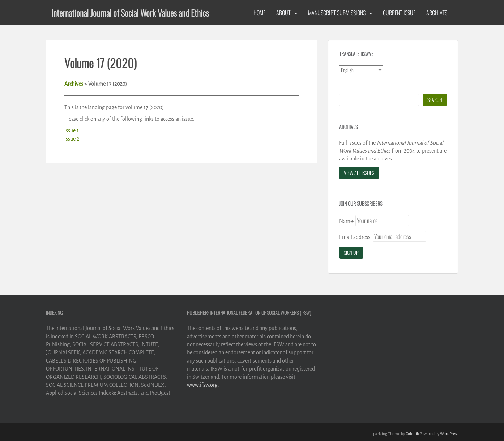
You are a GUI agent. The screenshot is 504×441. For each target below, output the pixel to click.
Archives (436, 12)
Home (259, 12)
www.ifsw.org (202, 385)
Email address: (355, 237)
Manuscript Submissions (337, 12)
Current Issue (399, 12)
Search (434, 99)
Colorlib (412, 434)
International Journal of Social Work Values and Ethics (130, 12)
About (283, 12)
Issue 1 (71, 130)
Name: (346, 221)
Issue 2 (71, 139)
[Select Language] (361, 69)
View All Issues (359, 172)
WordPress (449, 434)
